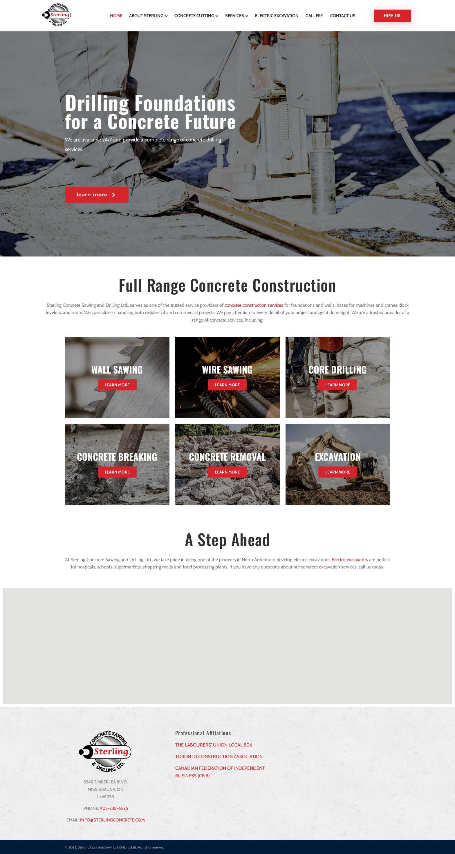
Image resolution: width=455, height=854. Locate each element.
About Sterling (146, 15)
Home (116, 15)
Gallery (314, 15)
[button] (97, 194)
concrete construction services (254, 304)
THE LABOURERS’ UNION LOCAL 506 (213, 744)
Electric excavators (350, 559)
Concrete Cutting (194, 15)
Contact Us (342, 15)
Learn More (117, 384)
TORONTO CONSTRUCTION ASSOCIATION (219, 756)
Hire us (392, 15)
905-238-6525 (114, 807)
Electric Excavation (277, 15)
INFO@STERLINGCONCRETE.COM (112, 819)
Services (234, 15)
